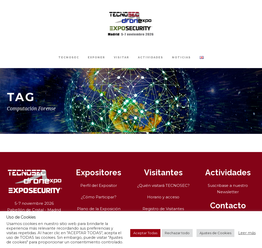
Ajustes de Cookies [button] (215, 233)
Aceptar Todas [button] (145, 233)
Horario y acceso (163, 197)
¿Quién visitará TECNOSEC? (163, 185)
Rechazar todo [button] (177, 233)
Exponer (96, 57)
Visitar (121, 57)
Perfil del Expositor (98, 185)
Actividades (150, 57)
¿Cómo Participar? (98, 197)
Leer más (247, 233)
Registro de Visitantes (163, 208)
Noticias (181, 57)
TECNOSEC (68, 57)
